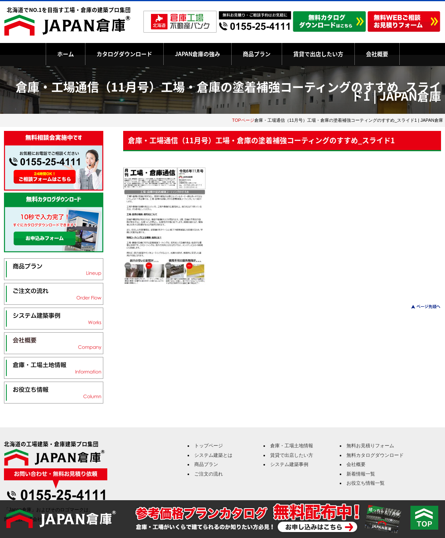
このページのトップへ (421, 306)
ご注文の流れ (208, 474)
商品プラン (257, 54)
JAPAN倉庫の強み (197, 54)
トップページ (208, 445)
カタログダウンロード (124, 54)
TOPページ (243, 120)
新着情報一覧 (360, 474)
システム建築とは (213, 455)
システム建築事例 (289, 464)
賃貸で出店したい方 (318, 54)
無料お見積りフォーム (370, 445)
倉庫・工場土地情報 (291, 445)
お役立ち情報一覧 (365, 483)
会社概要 (377, 54)
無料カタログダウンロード (375, 455)
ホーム (65, 54)
